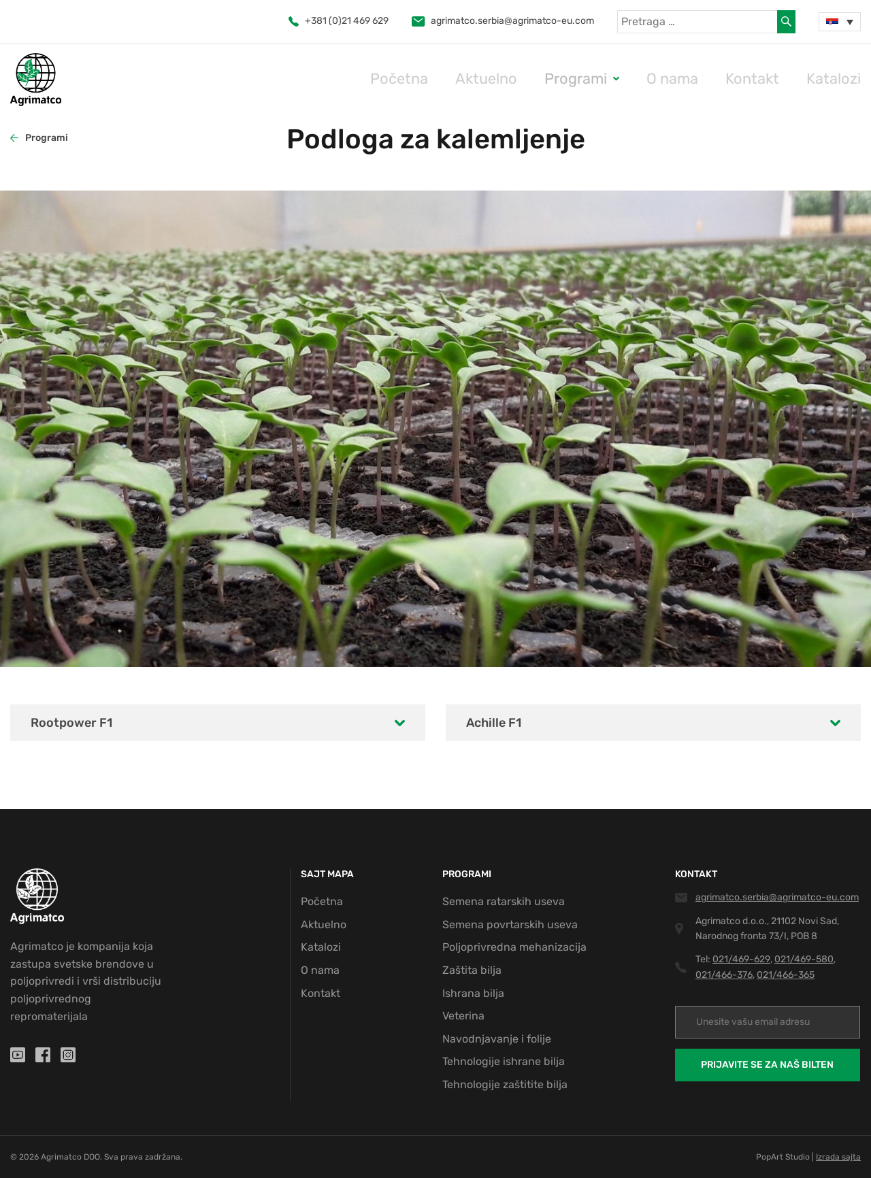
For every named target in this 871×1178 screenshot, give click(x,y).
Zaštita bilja (472, 970)
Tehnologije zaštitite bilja (505, 1084)
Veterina (463, 1015)
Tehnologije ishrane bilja (503, 1061)
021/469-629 (741, 959)
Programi (625, 78)
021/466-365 (786, 975)
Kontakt (773, 78)
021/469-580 (804, 959)
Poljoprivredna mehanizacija (514, 946)
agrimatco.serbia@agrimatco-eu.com (503, 21)
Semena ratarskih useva (503, 901)
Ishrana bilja (473, 993)
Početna (481, 78)
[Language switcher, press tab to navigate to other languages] (840, 21)
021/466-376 (724, 975)
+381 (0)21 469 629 (339, 21)
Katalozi (841, 78)
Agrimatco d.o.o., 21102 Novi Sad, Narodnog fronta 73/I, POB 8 (767, 928)
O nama (707, 78)
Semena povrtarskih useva (510, 924)
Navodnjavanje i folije (496, 1038)
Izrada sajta (838, 1157)
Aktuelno (552, 78)
